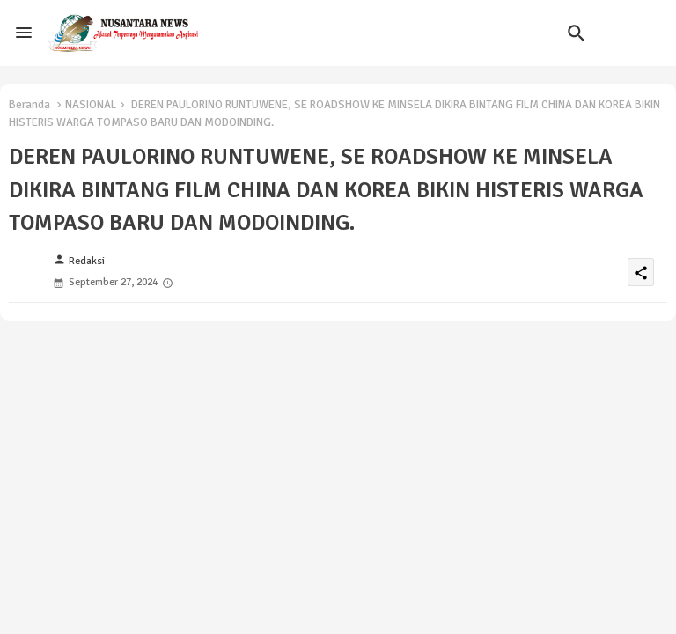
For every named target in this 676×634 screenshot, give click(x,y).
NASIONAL (90, 105)
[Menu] (24, 32)
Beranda (29, 105)
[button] (576, 33)
